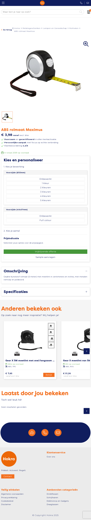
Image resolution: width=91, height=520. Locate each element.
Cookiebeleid (7, 501)
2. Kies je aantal (12, 231)
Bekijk (49, 375)
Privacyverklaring (9, 498)
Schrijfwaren (52, 498)
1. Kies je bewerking (14, 167)
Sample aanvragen (45, 257)
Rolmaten (74, 28)
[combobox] (40, 12)
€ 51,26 (73, 374)
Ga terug (7, 30)
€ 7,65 (15, 374)
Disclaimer (6, 504)
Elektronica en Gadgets (58, 501)
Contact (8, 476)
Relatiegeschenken (32, 28)
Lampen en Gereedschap (55, 28)
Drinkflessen (52, 494)
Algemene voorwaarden (12, 494)
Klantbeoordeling (16, 146)
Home (17, 28)
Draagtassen (52, 504)
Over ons (51, 457)
